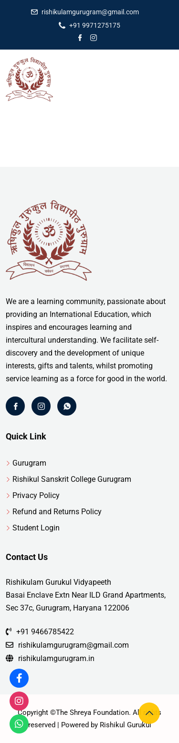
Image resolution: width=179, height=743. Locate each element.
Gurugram (29, 463)
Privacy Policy (36, 495)
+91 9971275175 (94, 25)
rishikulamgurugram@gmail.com (90, 12)
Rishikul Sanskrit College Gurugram (71, 479)
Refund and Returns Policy (57, 511)
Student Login (36, 527)
